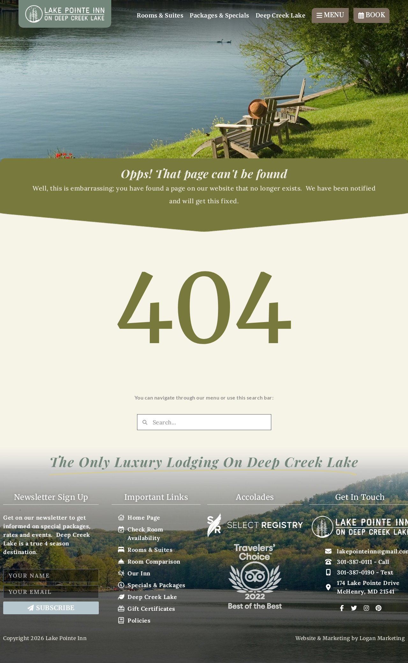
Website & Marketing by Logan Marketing (350, 638)
